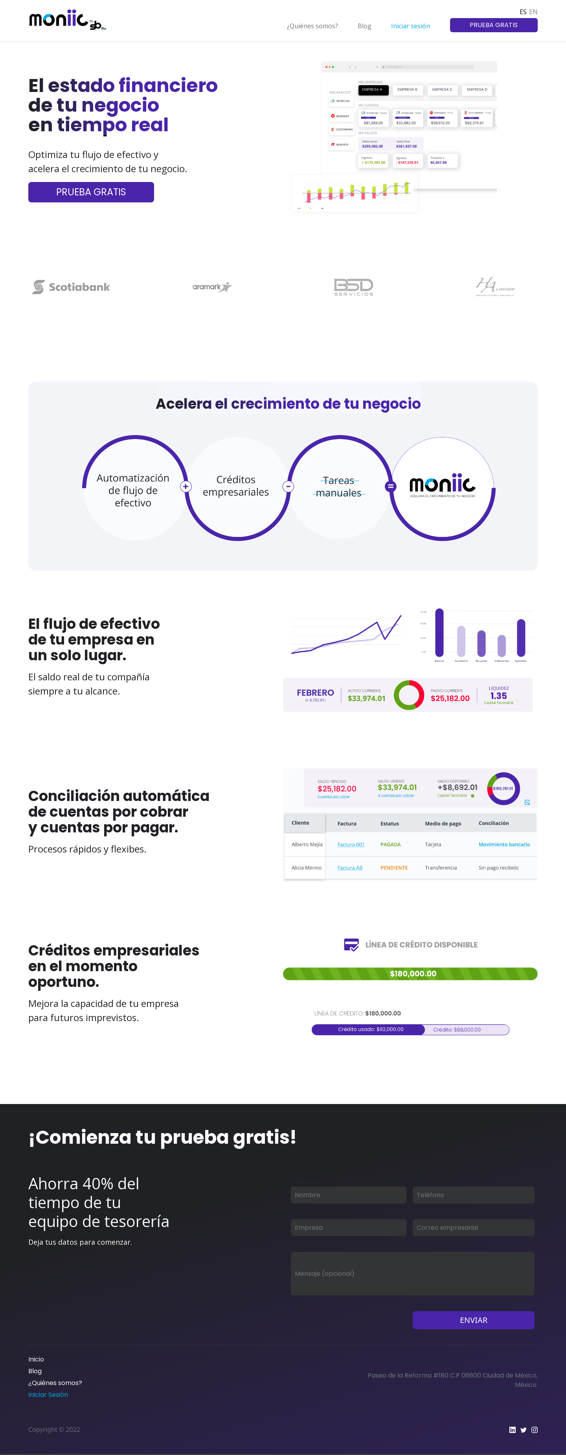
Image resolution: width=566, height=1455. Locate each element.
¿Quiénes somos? (312, 26)
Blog (364, 26)
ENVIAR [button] (473, 1320)
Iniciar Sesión (48, 1394)
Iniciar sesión (410, 26)
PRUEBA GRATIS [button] (494, 24)
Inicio (36, 1359)
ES (523, 11)
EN (533, 11)
